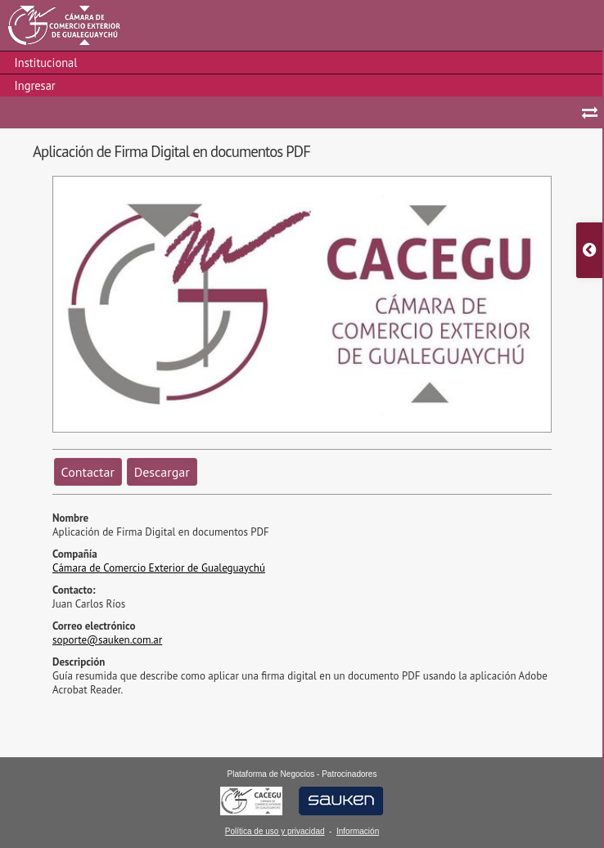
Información (357, 831)
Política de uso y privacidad (275, 831)
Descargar (162, 472)
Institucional (46, 62)
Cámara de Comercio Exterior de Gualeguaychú (158, 568)
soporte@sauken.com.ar (107, 640)
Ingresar (35, 85)
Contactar (88, 472)
